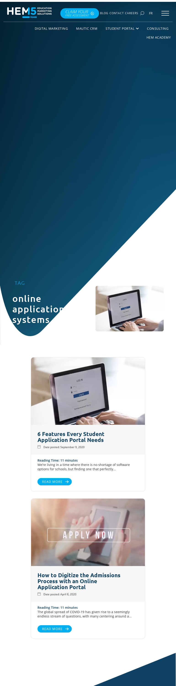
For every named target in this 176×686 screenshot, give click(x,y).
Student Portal (122, 28)
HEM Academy (159, 37)
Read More (52, 481)
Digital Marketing (51, 28)
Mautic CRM (86, 28)
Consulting (157, 28)
